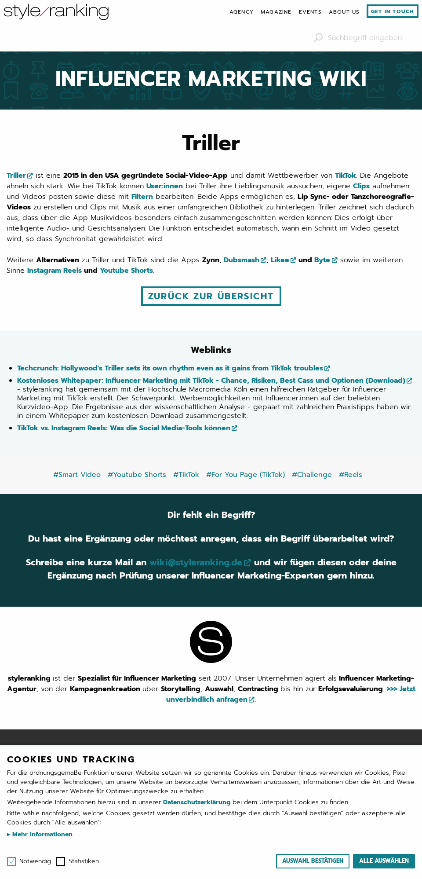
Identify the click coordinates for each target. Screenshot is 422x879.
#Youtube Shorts (137, 474)
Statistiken (84, 861)
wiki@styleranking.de (195, 562)
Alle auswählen (384, 861)
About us (344, 12)
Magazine (276, 12)
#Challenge (312, 474)
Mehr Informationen (41, 834)
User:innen (164, 186)
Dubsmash (241, 260)
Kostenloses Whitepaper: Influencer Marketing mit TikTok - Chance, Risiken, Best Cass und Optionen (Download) (211, 380)
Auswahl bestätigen (312, 861)
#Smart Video (77, 474)
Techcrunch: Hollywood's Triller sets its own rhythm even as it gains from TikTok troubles (170, 368)
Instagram (44, 270)
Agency (241, 12)
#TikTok (186, 474)
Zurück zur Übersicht (211, 296)
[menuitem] (241, 11)
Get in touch (392, 11)
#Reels (350, 474)
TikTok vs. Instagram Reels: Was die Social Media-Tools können (123, 428)
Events (310, 12)
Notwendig (35, 861)
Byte (322, 260)
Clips (361, 186)
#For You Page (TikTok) (245, 474)
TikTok (345, 175)
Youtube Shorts (126, 270)
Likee (280, 260)
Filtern (142, 196)
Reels (72, 270)
